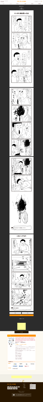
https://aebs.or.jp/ (26, 396)
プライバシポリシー (23, 392)
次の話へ (28, 313)
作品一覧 (17, 3)
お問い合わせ (19, 392)
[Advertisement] (21, 327)
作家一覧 (32, 3)
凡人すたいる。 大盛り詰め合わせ (21, 343)
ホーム (3, 3)
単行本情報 (39, 3)
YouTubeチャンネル (32, 386)
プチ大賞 (25, 3)
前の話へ (15, 313)
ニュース (11, 3)
